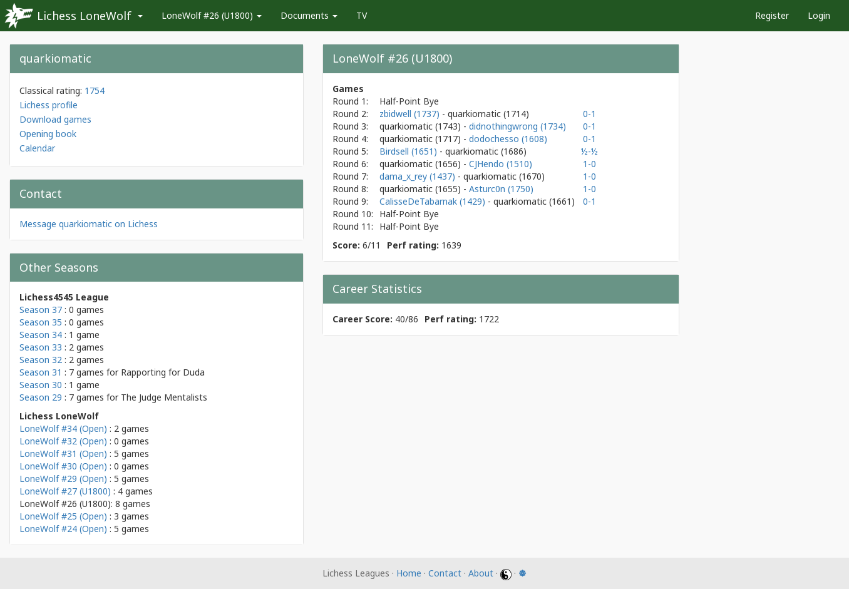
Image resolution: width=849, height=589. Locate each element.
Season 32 (40, 360)
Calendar (37, 148)
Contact (444, 573)
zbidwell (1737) (410, 114)
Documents (308, 15)
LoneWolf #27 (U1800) (65, 491)
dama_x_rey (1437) (418, 176)
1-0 (589, 164)
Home (408, 573)
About (480, 573)
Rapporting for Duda (163, 372)
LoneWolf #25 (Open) (63, 516)
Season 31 (40, 372)
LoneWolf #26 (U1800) (212, 15)
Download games (55, 119)
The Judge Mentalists (164, 397)
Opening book (47, 134)
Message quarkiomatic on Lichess (88, 224)
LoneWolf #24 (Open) (63, 529)
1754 (95, 90)
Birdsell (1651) (409, 151)
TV (361, 15)
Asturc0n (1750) (501, 189)
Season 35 (40, 322)
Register (772, 15)
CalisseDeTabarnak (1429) (433, 201)
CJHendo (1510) (500, 164)
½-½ (589, 151)
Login (819, 15)
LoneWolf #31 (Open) (63, 453)
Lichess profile (48, 105)
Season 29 (40, 397)
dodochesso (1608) (508, 139)
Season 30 (40, 385)
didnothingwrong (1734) (517, 126)
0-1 (589, 114)
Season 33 (40, 347)
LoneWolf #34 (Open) (63, 428)
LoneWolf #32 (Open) (63, 441)
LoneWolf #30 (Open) (63, 466)
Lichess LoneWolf (84, 15)
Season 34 (40, 335)
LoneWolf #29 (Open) (63, 478)
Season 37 (40, 309)
